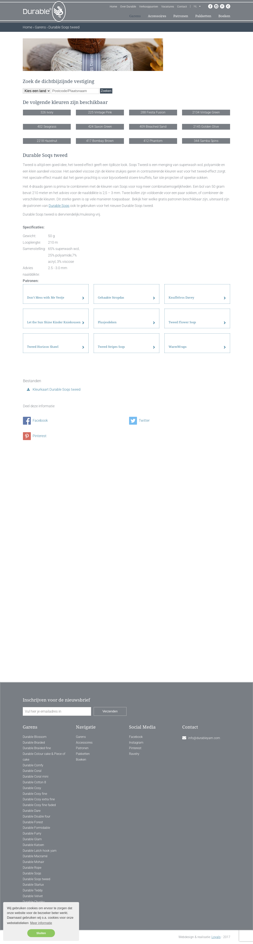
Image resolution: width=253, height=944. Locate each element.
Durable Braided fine (37, 748)
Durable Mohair (33, 862)
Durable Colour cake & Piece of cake (44, 756)
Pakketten (203, 16)
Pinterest (34, 650)
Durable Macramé (35, 856)
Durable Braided (34, 742)
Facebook (35, 634)
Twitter (139, 634)
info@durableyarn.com (204, 738)
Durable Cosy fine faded (39, 805)
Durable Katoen (33, 845)
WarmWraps (178, 563)
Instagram (136, 742)
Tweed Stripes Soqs (111, 563)
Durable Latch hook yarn (40, 851)
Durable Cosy (32, 788)
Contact (182, 6)
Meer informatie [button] (41, 923)
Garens (135, 16)
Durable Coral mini (35, 776)
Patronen (180, 16)
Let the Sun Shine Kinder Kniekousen (54, 502)
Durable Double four (36, 816)
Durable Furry (32, 833)
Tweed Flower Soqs (182, 502)
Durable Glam (32, 839)
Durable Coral (32, 771)
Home (113, 6)
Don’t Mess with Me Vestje (45, 441)
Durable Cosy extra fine (39, 799)
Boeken (224, 16)
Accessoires (157, 16)
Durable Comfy (33, 765)
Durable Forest (33, 822)
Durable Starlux (33, 884)
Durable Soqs (59, 309)
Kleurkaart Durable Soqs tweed (56, 603)
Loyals (216, 937)
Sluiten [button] (41, 933)
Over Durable (128, 6)
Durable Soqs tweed (36, 879)
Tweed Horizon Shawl (43, 563)
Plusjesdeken (107, 502)
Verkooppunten (148, 6)
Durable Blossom (34, 737)
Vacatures (167, 6)
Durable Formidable (36, 828)
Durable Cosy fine (35, 794)
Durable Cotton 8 (34, 782)
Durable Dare (32, 811)
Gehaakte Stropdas (111, 441)
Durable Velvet (33, 896)
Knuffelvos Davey (181, 441)
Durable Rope (32, 867)
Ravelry (134, 754)
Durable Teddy (33, 890)
